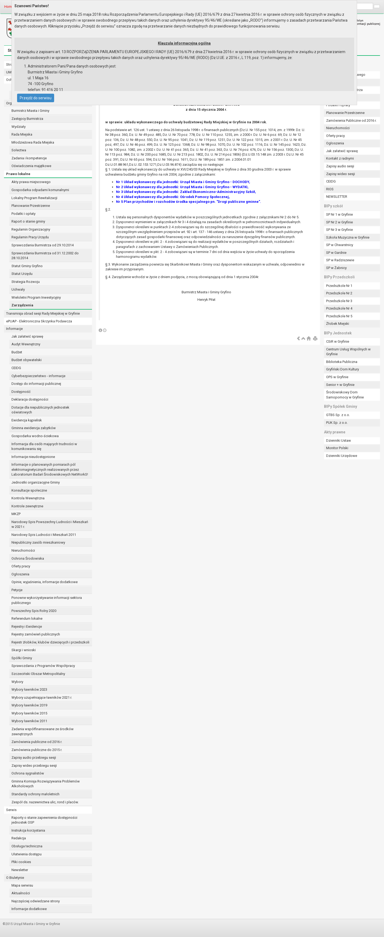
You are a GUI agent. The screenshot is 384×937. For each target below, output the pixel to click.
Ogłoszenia (20, 574)
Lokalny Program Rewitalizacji (34, 198)
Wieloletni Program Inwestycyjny (36, 297)
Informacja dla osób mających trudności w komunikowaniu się (44, 446)
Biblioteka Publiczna (341, 362)
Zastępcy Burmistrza (27, 119)
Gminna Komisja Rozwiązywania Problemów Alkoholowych (45, 783)
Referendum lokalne (26, 618)
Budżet (16, 352)
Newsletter (19, 870)
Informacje (14, 329)
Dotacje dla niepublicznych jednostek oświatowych (40, 409)
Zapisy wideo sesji (340, 174)
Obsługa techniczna (26, 846)
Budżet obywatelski (26, 360)
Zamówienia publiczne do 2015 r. (36, 750)
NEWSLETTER (336, 197)
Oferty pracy (20, 566)
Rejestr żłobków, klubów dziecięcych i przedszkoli (50, 642)
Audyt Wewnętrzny (25, 344)
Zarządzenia (22, 305)
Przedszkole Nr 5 (339, 316)
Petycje (16, 590)
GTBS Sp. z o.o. (338, 415)
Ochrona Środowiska (27, 558)
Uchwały (18, 289)
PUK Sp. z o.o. (337, 423)
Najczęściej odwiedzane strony (35, 901)
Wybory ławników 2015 (29, 713)
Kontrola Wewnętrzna (28, 498)
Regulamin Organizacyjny (30, 229)
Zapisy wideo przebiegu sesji (34, 766)
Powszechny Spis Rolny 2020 (33, 611)
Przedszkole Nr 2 (339, 293)
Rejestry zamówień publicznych (35, 634)
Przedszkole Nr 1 (339, 286)
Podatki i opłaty (23, 214)
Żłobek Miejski (337, 324)
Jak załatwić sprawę (27, 336)
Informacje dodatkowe (29, 909)
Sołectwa (18, 150)
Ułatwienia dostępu (26, 854)
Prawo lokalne (18, 174)
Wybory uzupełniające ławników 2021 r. (41, 697)
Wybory (17, 682)
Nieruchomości (23, 550)
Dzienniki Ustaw (338, 440)
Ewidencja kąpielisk (26, 420)
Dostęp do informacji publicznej (36, 384)
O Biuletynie (15, 878)
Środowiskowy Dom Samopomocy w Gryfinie (345, 394)
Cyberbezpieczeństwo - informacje (38, 376)
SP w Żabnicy (336, 268)
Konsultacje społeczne (29, 490)
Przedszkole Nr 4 (339, 308)
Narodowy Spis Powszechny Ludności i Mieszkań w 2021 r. (49, 524)
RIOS (330, 189)
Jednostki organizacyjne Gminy (35, 482)
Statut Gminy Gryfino (27, 266)
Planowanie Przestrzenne (30, 206)
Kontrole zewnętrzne (27, 506)
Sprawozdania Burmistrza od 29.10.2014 (42, 245)
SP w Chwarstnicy (339, 245)
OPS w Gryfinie (337, 377)
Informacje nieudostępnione (33, 457)
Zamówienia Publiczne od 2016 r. (351, 120)
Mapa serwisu (22, 885)
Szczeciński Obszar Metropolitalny (38, 674)
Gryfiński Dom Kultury (342, 369)
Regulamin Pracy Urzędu (30, 237)
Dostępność (21, 392)
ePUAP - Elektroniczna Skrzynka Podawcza (39, 321)
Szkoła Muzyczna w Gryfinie (347, 237)
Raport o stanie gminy (28, 221)
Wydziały (18, 127)
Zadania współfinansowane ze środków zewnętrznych (42, 731)
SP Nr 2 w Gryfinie (339, 222)
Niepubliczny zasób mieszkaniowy (38, 542)
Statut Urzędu (22, 274)
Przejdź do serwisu (35, 98)
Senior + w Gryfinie (340, 385)
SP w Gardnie (336, 253)
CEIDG (16, 368)
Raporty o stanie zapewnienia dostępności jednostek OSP (44, 820)
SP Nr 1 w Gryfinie (339, 214)
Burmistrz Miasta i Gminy (30, 111)
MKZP (16, 514)
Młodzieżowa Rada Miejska (32, 142)
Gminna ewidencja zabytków (33, 428)
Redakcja (18, 838)
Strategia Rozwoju (25, 282)
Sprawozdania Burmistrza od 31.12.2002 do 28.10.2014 (45, 255)
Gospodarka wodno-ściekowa (35, 436)
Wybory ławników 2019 (29, 705)
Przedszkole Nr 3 (339, 301)
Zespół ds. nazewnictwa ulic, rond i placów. (45, 802)
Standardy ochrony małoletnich (35, 794)
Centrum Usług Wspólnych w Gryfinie (348, 351)
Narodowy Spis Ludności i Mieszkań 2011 (43, 535)
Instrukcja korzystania (28, 830)
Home (9, 7)
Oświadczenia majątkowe (31, 166)
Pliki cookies (21, 862)
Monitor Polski (337, 448)
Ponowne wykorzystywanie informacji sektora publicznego (46, 600)
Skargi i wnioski (23, 650)
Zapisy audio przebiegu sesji (33, 758)
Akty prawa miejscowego (31, 182)
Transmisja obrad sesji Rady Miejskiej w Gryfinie (43, 313)
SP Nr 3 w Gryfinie (339, 230)
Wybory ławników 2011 (29, 721)
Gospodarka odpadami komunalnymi (40, 190)
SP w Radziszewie (340, 260)
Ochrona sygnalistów (27, 773)
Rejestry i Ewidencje (26, 626)
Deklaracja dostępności (29, 399)
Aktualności (20, 893)
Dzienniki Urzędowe (341, 456)
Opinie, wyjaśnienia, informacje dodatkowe (44, 582)
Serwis (11, 810)
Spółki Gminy (21, 658)
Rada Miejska (21, 134)
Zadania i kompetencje (29, 158)
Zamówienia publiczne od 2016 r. (36, 742)
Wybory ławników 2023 (29, 689)
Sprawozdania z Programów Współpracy (43, 666)
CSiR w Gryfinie (337, 341)
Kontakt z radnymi (340, 158)
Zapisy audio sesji (340, 166)
